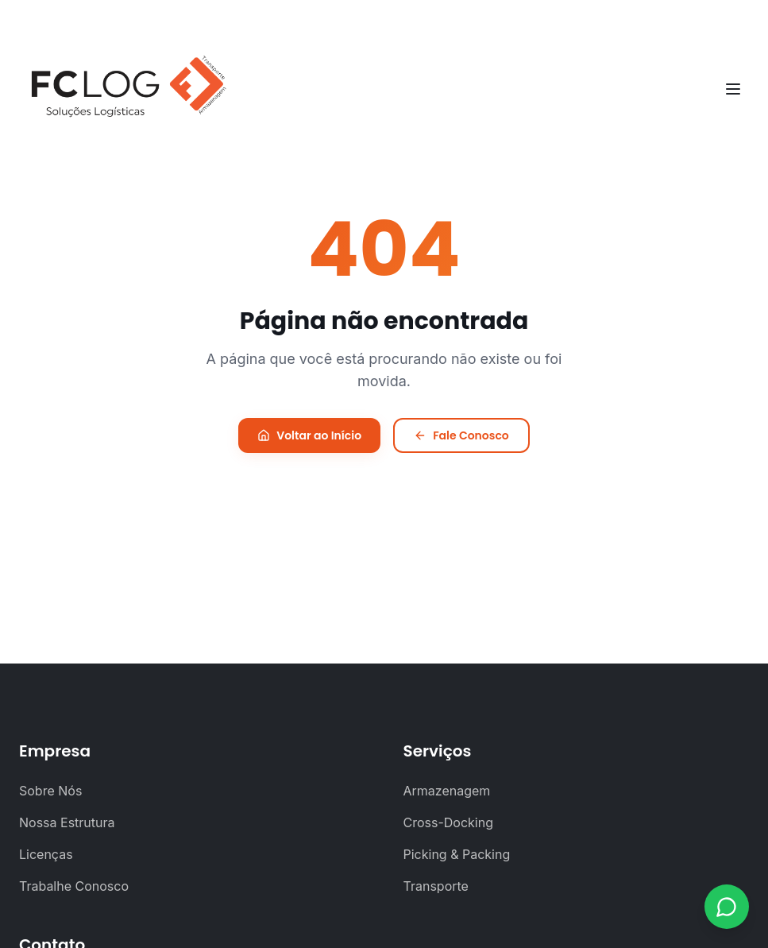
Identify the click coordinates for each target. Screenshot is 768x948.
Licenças (46, 854)
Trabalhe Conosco (74, 886)
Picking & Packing (457, 854)
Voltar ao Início (309, 435)
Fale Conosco (461, 435)
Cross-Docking (448, 822)
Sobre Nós (50, 791)
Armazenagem (447, 791)
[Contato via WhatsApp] (726, 906)
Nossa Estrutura (67, 822)
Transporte (436, 886)
